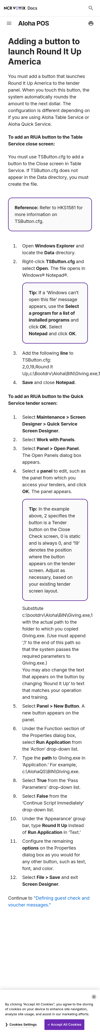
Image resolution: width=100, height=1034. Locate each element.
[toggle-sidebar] (9, 23)
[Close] (93, 996)
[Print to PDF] (91, 23)
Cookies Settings (23, 1024)
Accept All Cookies (66, 1024)
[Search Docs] (91, 8)
